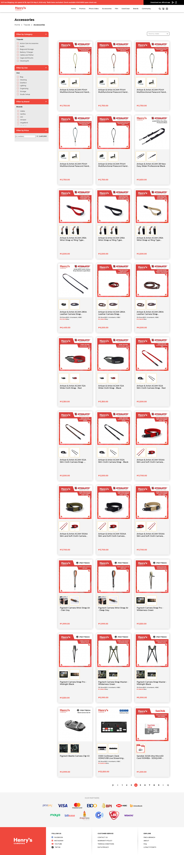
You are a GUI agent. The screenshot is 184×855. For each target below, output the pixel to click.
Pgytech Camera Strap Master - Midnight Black (152, 683)
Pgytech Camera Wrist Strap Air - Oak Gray (75, 609)
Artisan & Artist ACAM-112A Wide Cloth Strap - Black (111, 387)
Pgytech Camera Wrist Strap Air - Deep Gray (113, 609)
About (146, 841)
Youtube (57, 844)
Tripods (27, 25)
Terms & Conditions (106, 844)
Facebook (57, 837)
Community (146, 8)
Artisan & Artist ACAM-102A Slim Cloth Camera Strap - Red (151, 387)
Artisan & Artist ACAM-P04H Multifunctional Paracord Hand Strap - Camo (151, 91)
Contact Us (102, 837)
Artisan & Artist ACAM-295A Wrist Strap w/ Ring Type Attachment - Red (73, 239)
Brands (135, 8)
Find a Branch (149, 837)
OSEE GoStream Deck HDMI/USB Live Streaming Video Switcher (110, 757)
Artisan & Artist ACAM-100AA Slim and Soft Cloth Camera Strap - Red (151, 461)
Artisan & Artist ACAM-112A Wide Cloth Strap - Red (73, 387)
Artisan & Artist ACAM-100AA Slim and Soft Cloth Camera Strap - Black (112, 535)
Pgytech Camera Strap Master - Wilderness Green (113, 683)
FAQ (145, 844)
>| (168, 785)
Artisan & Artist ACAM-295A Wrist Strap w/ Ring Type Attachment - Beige (150, 239)
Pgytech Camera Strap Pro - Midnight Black (73, 683)
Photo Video (94, 8)
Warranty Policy (105, 841)
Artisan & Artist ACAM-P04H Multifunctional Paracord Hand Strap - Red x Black (112, 91)
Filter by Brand (22, 102)
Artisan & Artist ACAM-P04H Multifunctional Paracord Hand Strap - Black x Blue (74, 165)
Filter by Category (24, 34)
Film (116, 8)
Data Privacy (103, 847)
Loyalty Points (150, 847)
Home (73, 8)
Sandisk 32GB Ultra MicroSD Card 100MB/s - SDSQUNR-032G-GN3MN (150, 757)
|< (113, 785)
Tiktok (56, 847)
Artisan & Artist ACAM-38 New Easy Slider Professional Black (151, 165)
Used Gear (126, 8)
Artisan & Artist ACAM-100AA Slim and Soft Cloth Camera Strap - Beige (151, 535)
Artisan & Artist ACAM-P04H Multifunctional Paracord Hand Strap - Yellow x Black (74, 91)
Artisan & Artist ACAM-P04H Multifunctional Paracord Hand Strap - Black (112, 165)
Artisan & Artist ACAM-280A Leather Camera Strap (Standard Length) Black (73, 313)
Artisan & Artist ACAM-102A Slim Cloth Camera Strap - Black (113, 461)
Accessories (107, 8)
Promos (82, 8)
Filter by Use (22, 68)
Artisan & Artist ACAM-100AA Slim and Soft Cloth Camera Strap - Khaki (74, 535)
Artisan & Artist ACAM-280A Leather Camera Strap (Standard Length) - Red (111, 313)
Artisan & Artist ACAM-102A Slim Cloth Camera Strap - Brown (73, 461)
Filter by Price (22, 130)
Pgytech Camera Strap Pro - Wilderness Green (150, 609)
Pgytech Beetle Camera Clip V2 (75, 756)
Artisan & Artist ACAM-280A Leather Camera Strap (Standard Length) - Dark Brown (152, 313)
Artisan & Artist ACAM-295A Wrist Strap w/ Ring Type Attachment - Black (111, 239)
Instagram (57, 841)
